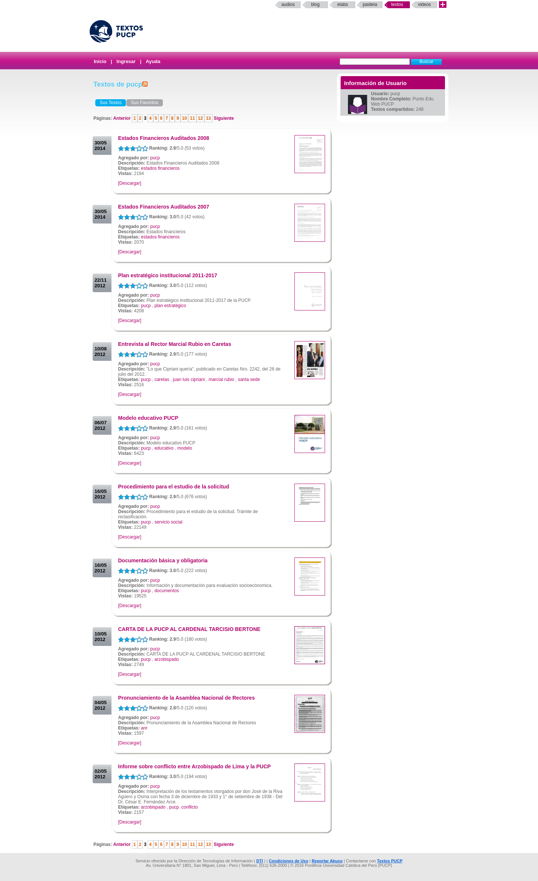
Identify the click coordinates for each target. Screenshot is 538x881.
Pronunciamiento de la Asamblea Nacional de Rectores (186, 698)
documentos (166, 590)
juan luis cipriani (189, 379)
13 (208, 118)
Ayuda (153, 61)
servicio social (168, 522)
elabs (342, 4)
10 (184, 118)
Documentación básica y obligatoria (163, 560)
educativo (163, 448)
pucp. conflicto (183, 807)
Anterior (122, 118)
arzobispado (166, 659)
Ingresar (126, 61)
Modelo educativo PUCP (148, 418)
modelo (184, 448)
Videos (424, 4)
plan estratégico (170, 305)
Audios (287, 4)
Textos (397, 4)
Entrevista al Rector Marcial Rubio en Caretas (174, 344)
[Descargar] (129, 183)
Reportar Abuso (327, 861)
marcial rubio (221, 379)
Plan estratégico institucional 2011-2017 (167, 275)
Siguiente (223, 118)
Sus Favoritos (144, 102)
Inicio (100, 61)
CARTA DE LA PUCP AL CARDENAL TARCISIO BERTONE (189, 629)
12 (200, 118)
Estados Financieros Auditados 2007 (163, 207)
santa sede (249, 379)
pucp (155, 157)
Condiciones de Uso (288, 861)
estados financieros (160, 168)
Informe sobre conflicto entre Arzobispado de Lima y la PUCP (194, 766)
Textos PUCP (389, 861)
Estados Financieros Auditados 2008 (163, 138)
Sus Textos (110, 102)
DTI (259, 861)
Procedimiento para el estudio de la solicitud (173, 487)
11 (192, 118)
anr (144, 728)
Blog (315, 4)
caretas (161, 379)
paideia (370, 4)
